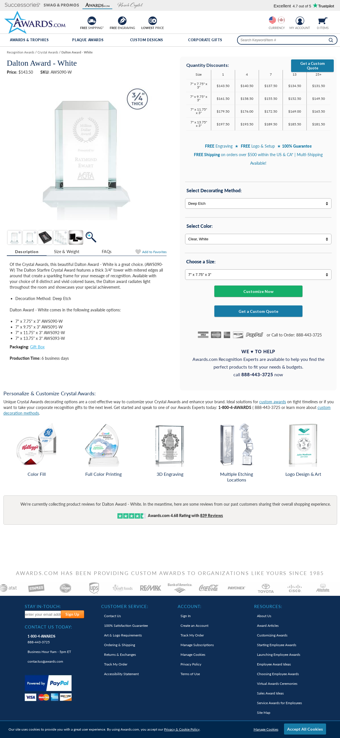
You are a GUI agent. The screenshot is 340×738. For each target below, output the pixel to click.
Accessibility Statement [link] (121, 674)
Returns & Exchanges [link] (120, 654)
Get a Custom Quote (312, 65)
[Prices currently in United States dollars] (272, 20)
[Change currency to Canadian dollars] (281, 20)
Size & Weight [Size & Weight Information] (67, 251)
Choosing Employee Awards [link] (278, 674)
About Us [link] (264, 616)
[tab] (27, 252)
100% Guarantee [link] (126, 625)
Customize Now (258, 291)
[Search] (330, 40)
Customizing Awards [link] (272, 635)
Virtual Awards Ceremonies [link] (277, 683)
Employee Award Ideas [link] (274, 664)
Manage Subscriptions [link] (197, 645)
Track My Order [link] (115, 664)
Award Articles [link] (268, 625)
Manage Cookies (266, 729)
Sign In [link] (186, 616)
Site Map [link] (263, 712)
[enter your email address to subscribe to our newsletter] (43, 614)
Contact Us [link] (112, 616)
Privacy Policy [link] (191, 664)
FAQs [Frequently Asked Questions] (106, 251)
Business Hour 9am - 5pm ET (49, 652)
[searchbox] (287, 40)
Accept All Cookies (305, 729)
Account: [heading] (190, 606)
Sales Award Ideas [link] (270, 693)
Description (26, 251)
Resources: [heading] (268, 606)
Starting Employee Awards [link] (276, 645)
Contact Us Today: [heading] (48, 626)
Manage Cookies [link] (193, 654)
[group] (277, 20)
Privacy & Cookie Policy (182, 729)
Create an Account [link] (194, 625)
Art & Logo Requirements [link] (123, 635)
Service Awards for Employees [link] (279, 703)
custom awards (272, 401)
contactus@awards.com (45, 661)
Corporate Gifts (205, 40)
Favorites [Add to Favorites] (154, 252)
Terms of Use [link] (190, 674)
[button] (22, 5)
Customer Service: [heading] (124, 606)
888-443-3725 (41, 639)
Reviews (211, 515)
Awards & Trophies (29, 40)
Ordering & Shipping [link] (119, 645)
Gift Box (37, 346)
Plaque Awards (87, 40)
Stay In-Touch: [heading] (43, 606)
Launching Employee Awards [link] (278, 654)
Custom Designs (146, 40)
